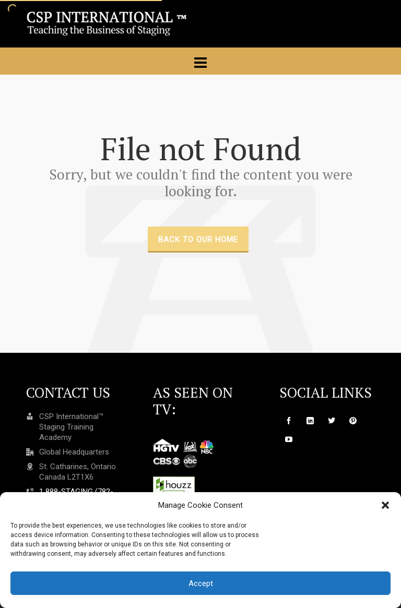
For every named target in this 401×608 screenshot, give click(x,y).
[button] (385, 505)
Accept (200, 583)
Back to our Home (198, 239)
